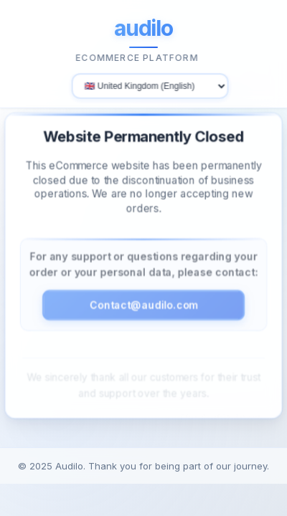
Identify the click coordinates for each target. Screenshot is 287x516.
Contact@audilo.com (143, 303)
